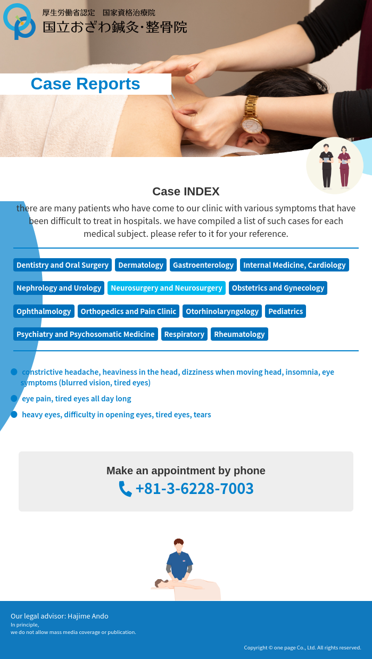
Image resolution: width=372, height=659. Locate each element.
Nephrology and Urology (58, 288)
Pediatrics (285, 311)
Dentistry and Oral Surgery (62, 265)
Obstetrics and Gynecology (278, 288)
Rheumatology (239, 334)
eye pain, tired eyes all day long (76, 398)
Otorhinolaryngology (222, 311)
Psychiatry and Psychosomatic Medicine (85, 334)
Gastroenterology (203, 265)
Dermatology (140, 265)
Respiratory (184, 334)
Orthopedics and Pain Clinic (129, 311)
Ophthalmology (43, 311)
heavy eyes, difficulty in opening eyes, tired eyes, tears (116, 414)
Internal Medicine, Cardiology (294, 265)
